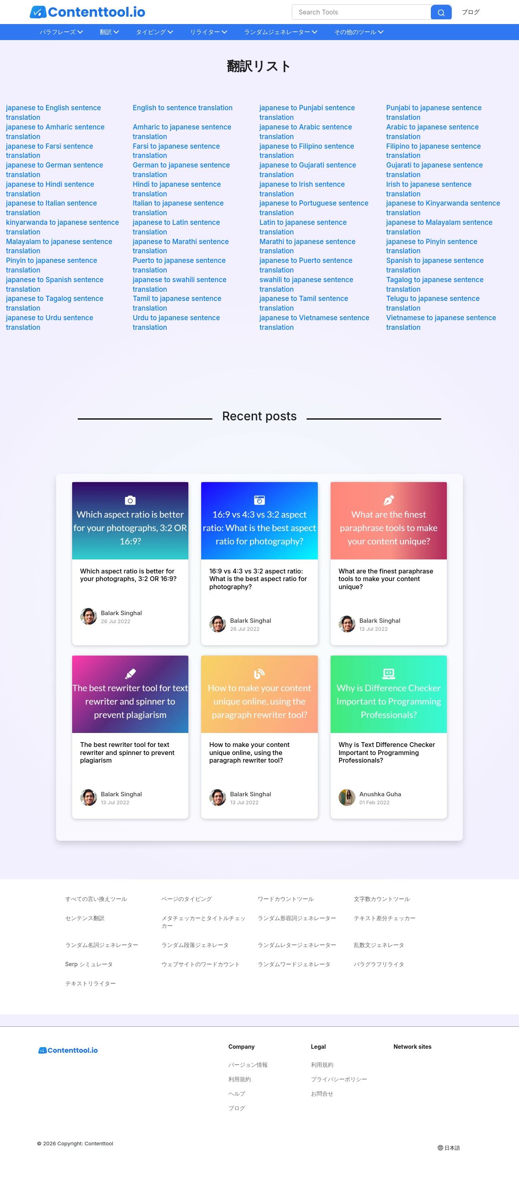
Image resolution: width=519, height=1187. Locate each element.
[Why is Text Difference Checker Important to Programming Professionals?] (389, 694)
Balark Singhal (121, 613)
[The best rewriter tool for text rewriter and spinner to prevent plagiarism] (130, 694)
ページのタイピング (187, 898)
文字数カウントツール (382, 898)
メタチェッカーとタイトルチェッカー (204, 921)
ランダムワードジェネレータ (294, 964)
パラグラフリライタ (379, 964)
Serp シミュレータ (89, 964)
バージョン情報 (248, 1064)
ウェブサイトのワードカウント (201, 964)
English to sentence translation (182, 108)
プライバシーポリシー (339, 1079)
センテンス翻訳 (85, 917)
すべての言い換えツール (96, 898)
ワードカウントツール (286, 898)
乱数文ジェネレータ (379, 944)
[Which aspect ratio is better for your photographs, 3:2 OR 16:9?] (130, 521)
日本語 (448, 1148)
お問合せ (322, 1093)
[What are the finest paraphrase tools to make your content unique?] (389, 521)
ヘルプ (236, 1093)
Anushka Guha (380, 794)
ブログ (471, 12)
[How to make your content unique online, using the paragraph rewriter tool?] (259, 694)
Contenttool (99, 1143)
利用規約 (239, 1079)
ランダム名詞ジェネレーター (101, 944)
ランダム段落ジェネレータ (195, 944)
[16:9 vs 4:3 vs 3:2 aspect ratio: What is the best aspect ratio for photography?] (259, 521)
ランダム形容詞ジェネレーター (297, 917)
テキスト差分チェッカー (385, 917)
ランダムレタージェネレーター (297, 944)
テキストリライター (90, 983)
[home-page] (87, 12)
